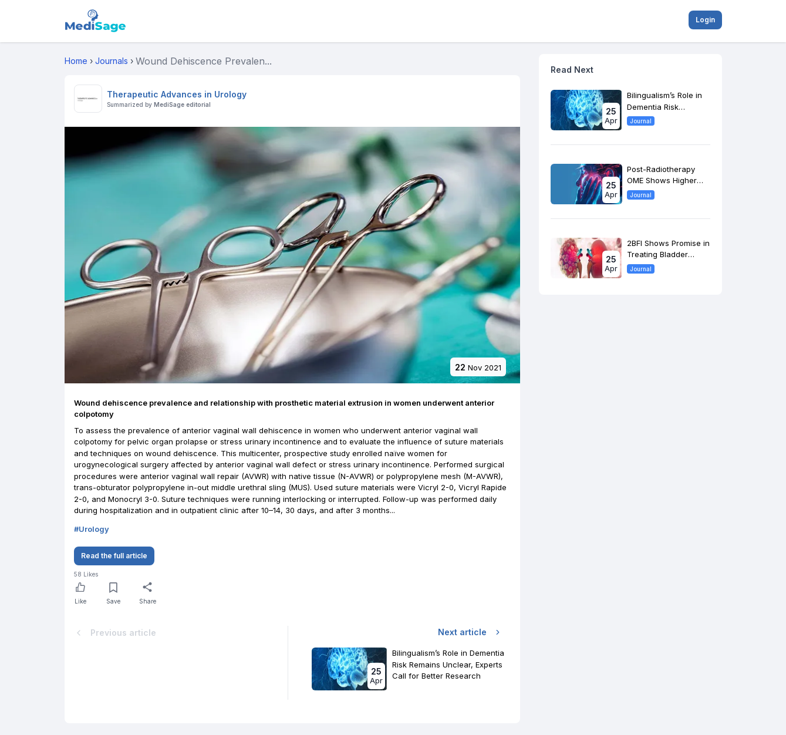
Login (705, 19)
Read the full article (114, 555)
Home (76, 61)
